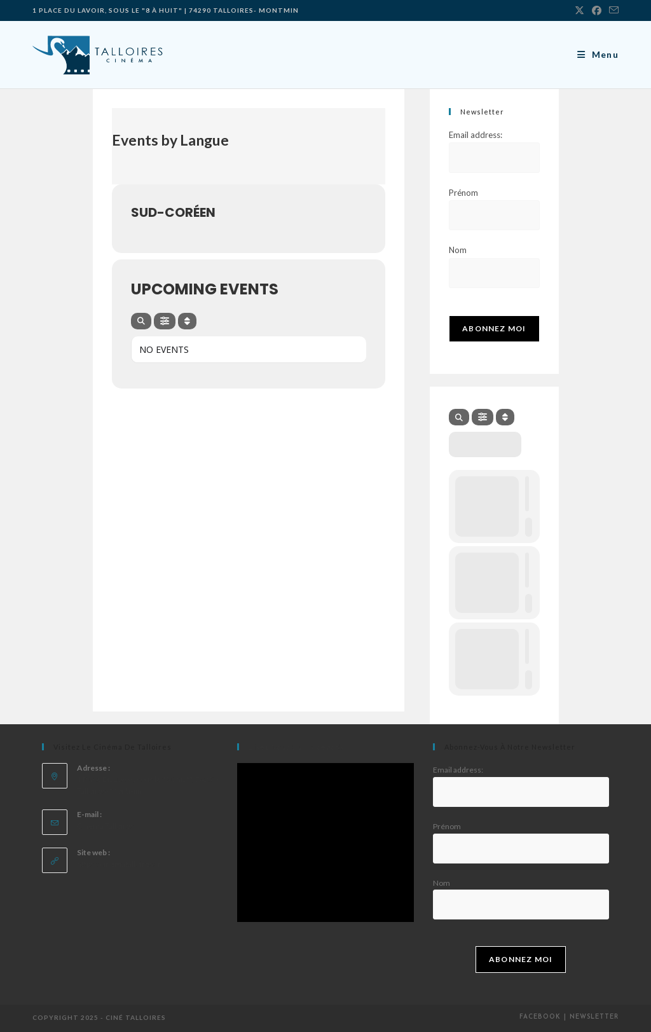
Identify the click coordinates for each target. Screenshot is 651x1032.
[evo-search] (141, 321)
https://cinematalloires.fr (119, 864)
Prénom (463, 193)
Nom (458, 250)
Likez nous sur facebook (296, 747)
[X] (579, 10)
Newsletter (594, 1017)
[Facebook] (596, 10)
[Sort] (187, 321)
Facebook (540, 1017)
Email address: (475, 135)
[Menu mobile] (598, 54)
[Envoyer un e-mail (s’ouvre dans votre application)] (612, 10)
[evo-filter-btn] (164, 321)
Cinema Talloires (105, 825)
